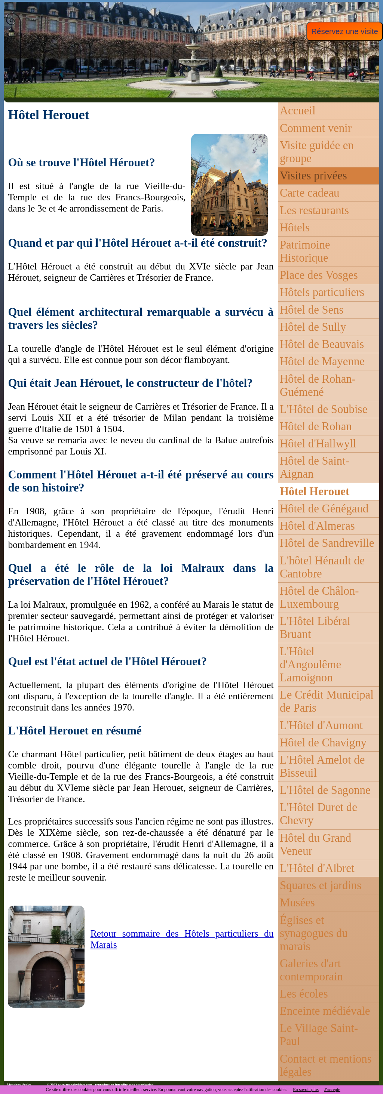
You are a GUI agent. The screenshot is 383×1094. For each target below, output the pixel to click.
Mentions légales (19, 1085)
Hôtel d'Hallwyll (318, 443)
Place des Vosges (319, 275)
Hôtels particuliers (322, 292)
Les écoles (304, 993)
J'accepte (332, 1089)
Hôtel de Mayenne (322, 361)
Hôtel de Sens (312, 309)
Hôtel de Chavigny (323, 742)
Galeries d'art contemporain (311, 970)
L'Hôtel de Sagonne (325, 790)
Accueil (298, 110)
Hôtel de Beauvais (322, 344)
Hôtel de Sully (313, 327)
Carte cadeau (309, 193)
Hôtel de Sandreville (327, 543)
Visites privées (313, 175)
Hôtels (295, 227)
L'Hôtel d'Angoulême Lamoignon (310, 664)
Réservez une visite (344, 31)
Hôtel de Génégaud (324, 508)
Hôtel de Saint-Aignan (314, 467)
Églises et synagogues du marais (314, 933)
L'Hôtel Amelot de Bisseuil (322, 766)
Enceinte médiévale (325, 1011)
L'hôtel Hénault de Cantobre (322, 567)
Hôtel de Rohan (316, 426)
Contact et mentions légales (326, 1065)
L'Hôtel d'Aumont (321, 725)
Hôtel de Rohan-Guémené (318, 385)
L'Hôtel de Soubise (323, 409)
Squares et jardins (320, 885)
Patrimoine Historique (305, 251)
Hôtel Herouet (314, 491)
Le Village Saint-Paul (319, 1035)
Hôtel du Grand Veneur (315, 844)
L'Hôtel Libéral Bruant (315, 628)
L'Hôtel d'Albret (317, 868)
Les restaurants (314, 210)
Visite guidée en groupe (317, 152)
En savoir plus (306, 1089)
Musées (297, 902)
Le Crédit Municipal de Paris (327, 701)
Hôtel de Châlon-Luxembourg (319, 597)
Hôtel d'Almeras (317, 526)
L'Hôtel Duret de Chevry (318, 814)
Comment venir (316, 128)
